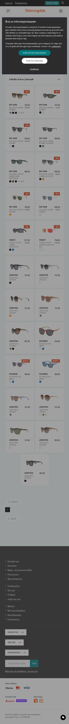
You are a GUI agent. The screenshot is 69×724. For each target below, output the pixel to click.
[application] (63, 718)
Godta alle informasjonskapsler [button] (34, 53)
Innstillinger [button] (34, 69)
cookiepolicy (56, 46)
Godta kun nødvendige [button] (34, 61)
